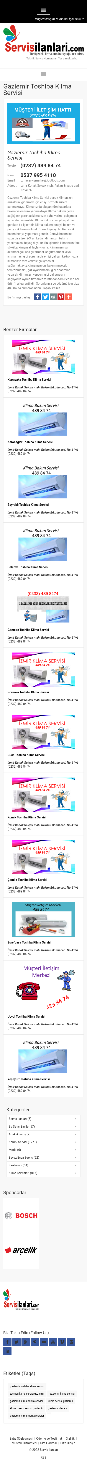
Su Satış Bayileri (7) (22, 1126)
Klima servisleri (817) (23, 1173)
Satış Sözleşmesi (21, 1438)
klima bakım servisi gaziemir (26, 1408)
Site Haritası (48, 1443)
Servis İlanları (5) (20, 1119)
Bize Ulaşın (67, 1443)
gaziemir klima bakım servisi (26, 1401)
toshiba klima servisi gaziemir (27, 1393)
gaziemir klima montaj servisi (27, 1415)
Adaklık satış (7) (19, 1134)
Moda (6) (15, 1150)
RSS (43, 1457)
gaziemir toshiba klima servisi (27, 1386)
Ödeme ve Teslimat (49, 1438)
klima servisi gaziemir (60, 1401)
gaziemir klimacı (57, 1408)
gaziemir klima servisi (62, 1393)
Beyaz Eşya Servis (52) (24, 1157)
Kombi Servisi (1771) (23, 1142)
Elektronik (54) (18, 1165)
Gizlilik (70, 1438)
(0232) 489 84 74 (19, 391)
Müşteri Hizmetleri (24, 1443)
